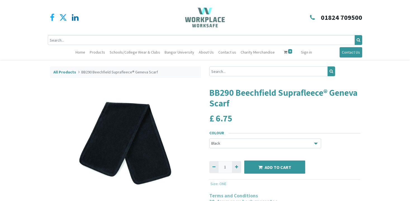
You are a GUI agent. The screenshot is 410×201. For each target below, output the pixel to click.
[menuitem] (80, 52)
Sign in (306, 52)
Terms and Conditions (233, 195)
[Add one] (236, 167)
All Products (64, 72)
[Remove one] (214, 167)
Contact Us (349, 52)
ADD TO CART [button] (274, 167)
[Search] (356, 40)
